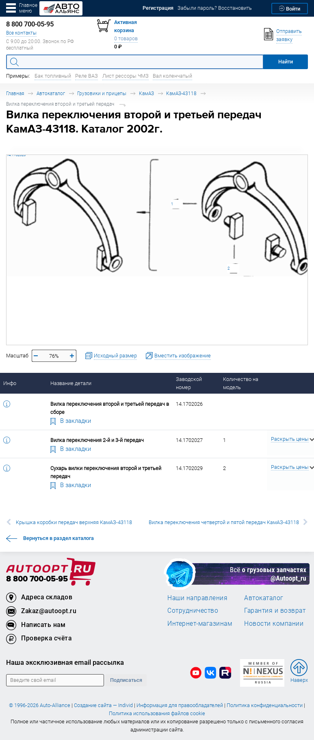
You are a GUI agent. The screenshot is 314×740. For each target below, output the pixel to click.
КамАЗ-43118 (181, 93)
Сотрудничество (192, 610)
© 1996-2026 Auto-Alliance (39, 705)
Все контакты (21, 33)
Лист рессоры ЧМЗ (125, 75)
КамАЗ (146, 93)
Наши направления (197, 597)
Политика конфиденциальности (265, 705)
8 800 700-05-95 (37, 579)
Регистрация (158, 7)
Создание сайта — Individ (103, 705)
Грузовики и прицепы (101, 93)
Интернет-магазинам (199, 623)
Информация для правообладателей (179, 705)
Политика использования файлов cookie (157, 713)
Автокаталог (51, 93)
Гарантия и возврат (274, 610)
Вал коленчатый (172, 75)
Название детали (70, 383)
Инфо (9, 383)
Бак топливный (53, 75)
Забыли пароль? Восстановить (215, 7)
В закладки (70, 420)
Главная (15, 93)
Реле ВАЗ (86, 75)
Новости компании (273, 623)
